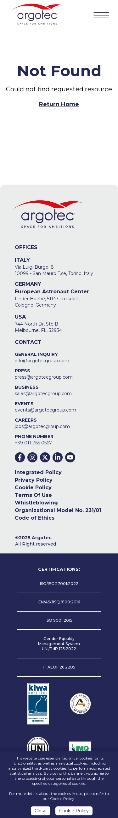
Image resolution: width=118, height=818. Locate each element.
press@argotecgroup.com (44, 377)
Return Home (59, 104)
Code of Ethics (34, 518)
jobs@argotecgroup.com (42, 426)
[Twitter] (45, 457)
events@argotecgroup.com (45, 410)
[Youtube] (70, 457)
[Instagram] (32, 457)
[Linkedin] (58, 457)
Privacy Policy (34, 480)
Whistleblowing (36, 503)
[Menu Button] (101, 15)
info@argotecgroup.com (42, 360)
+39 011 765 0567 (33, 443)
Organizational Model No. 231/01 (58, 510)
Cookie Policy (33, 488)
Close (41, 812)
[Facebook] (20, 457)
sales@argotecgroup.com (43, 393)
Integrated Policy (38, 472)
